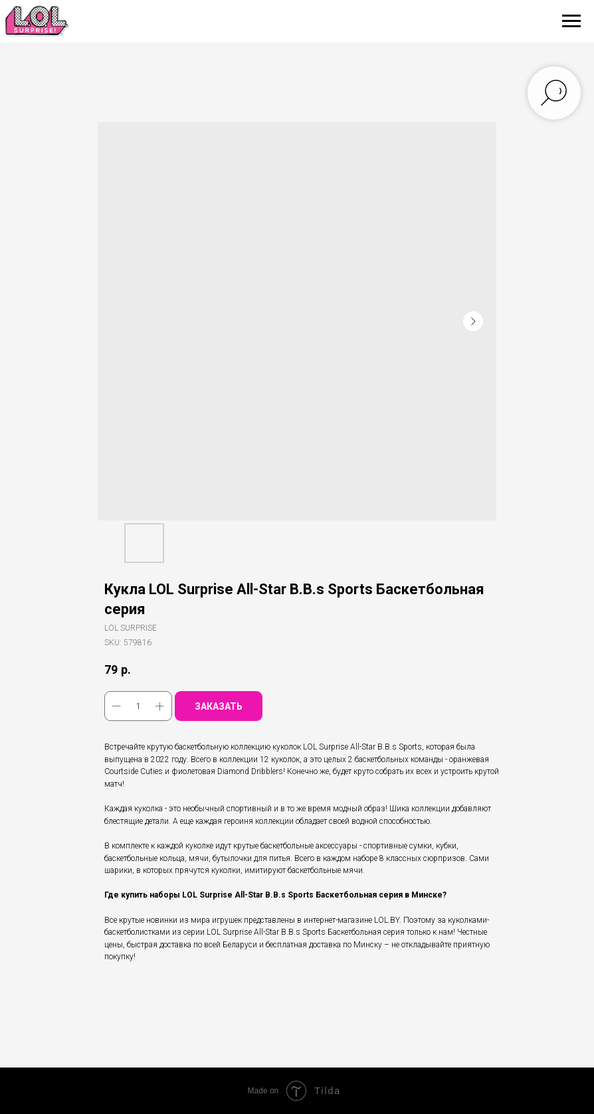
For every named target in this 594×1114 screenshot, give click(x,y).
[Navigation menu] (571, 21)
